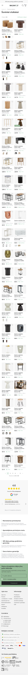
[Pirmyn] (23, 473)
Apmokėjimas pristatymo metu (14, 1)
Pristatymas (16, 594)
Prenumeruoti (14, 583)
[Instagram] (20, 660)
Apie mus (3, 594)
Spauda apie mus (5, 600)
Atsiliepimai (4, 606)
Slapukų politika (5, 664)
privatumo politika (12, 579)
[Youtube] (22, 660)
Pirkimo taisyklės (5, 666)
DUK (15, 604)
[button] (26, 5)
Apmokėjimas (17, 596)
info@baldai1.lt (5, 624)
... (17, 473)
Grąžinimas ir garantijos (19, 602)
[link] (5, 473)
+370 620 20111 (6, 618)
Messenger (5, 626)
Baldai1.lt (4, 9)
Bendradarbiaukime (6, 602)
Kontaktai (3, 608)
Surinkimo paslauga (18, 600)
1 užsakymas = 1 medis (6, 598)
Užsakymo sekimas (18, 598)
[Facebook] (17, 660)
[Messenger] (25, 660)
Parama (3, 596)
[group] (14, 501)
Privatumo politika (5, 661)
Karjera (3, 604)
